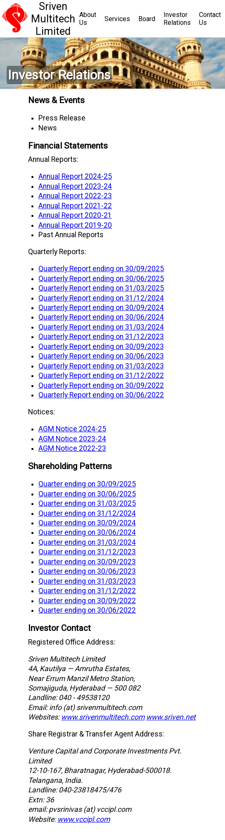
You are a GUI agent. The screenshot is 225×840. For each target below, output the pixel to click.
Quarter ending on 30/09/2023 (87, 562)
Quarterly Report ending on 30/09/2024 (101, 307)
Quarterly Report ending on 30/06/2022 (101, 395)
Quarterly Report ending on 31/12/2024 (101, 298)
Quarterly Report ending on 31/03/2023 (101, 366)
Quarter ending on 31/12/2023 (87, 552)
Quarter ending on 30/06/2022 (87, 610)
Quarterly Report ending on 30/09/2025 (101, 269)
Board (146, 19)
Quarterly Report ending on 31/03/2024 (101, 327)
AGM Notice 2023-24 (72, 439)
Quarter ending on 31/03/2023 (87, 581)
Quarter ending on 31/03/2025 (87, 503)
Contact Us (210, 18)
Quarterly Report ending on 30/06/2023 (101, 356)
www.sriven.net (171, 717)
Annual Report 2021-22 (75, 206)
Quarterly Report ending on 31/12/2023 (101, 336)
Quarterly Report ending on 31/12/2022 (101, 375)
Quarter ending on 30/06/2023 (87, 571)
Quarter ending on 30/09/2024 (87, 523)
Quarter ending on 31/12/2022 (87, 591)
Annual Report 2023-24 (75, 186)
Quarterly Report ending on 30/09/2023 (101, 346)
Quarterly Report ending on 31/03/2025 (101, 288)
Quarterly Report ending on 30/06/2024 (101, 317)
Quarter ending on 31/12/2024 (87, 513)
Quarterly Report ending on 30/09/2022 (101, 385)
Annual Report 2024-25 (75, 176)
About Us (87, 18)
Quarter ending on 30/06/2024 (87, 532)
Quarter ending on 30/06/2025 (87, 494)
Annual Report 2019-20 (75, 225)
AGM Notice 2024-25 (72, 429)
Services (117, 19)
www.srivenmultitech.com (102, 717)
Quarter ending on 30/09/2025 (87, 484)
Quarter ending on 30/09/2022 (87, 601)
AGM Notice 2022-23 (72, 448)
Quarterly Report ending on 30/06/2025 (101, 278)
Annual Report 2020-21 (75, 215)
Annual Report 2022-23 (75, 196)
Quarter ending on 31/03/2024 (87, 542)
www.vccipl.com (83, 819)
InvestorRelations (177, 18)
